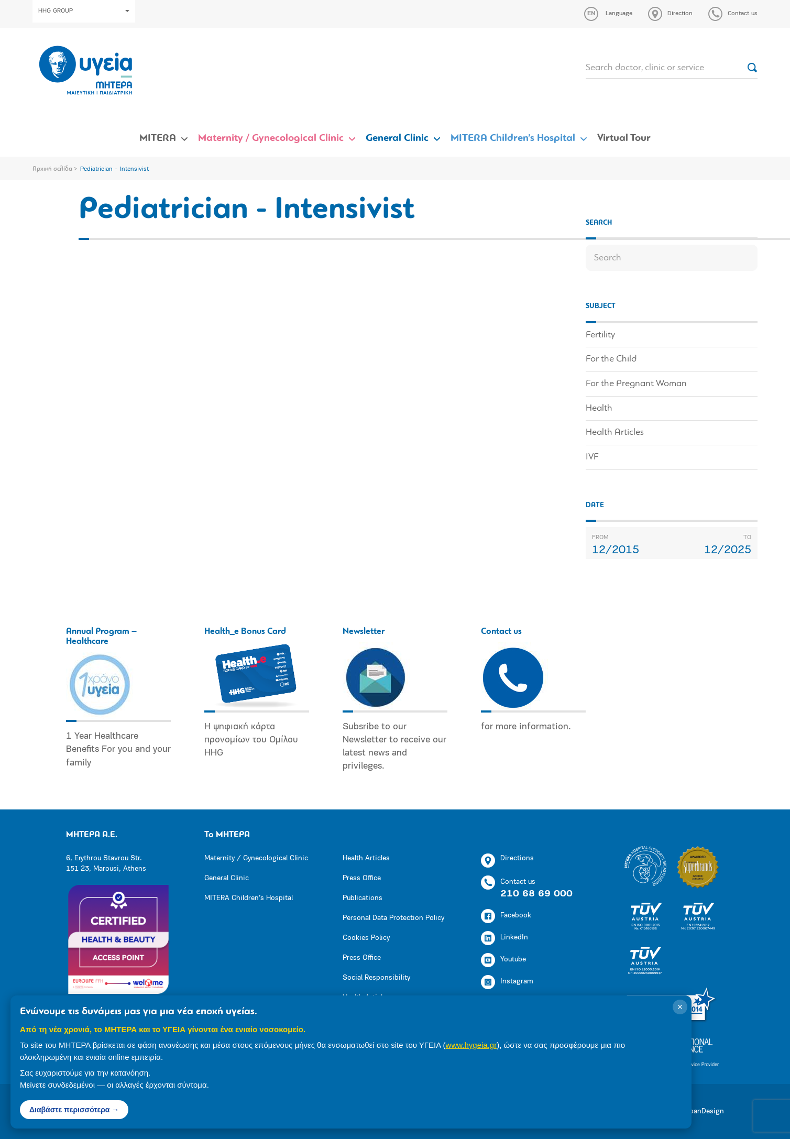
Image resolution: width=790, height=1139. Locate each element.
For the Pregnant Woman (636, 384)
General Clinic (397, 138)
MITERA (157, 138)
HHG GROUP (83, 11)
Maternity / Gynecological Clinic (271, 138)
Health (599, 408)
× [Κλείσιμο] (680, 1007)
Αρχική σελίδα (52, 169)
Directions (507, 860)
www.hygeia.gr (471, 1045)
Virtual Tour (624, 138)
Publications (362, 898)
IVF (592, 457)
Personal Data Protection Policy (393, 918)
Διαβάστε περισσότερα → (74, 1109)
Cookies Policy (366, 938)
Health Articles (615, 432)
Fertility (600, 335)
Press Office (362, 878)
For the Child (611, 359)
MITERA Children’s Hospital (513, 138)
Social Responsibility (376, 978)
